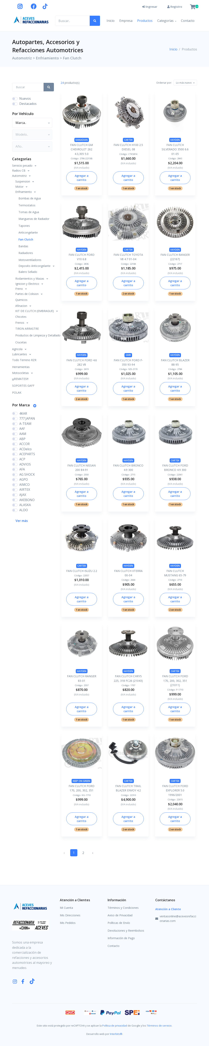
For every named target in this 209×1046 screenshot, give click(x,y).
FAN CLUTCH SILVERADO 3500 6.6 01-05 (175, 149)
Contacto (187, 20)
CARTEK (128, 140)
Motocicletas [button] (21, 373)
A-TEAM (25, 423)
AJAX (22, 495)
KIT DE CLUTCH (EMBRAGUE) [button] (35, 311)
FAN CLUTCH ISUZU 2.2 (81, 571)
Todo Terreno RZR (24, 360)
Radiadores (25, 253)
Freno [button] (19, 289)
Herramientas (21, 367)
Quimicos (21, 300)
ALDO (23, 510)
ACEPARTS (27, 454)
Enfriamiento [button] (24, 192)
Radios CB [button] (19, 170)
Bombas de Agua (29, 198)
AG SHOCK (27, 474)
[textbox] (184, 82)
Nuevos (25, 98)
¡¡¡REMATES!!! (20, 379)
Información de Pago (121, 938)
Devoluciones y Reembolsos (126, 930)
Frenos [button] (20, 323)
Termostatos (26, 205)
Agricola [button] (17, 349)
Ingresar (149, 7)
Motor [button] (19, 186)
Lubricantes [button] (20, 354)
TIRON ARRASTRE (27, 328)
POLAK (16, 392)
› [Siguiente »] (92, 853)
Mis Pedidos (68, 923)
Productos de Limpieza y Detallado (34, 335)
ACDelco (25, 449)
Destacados (28, 103)
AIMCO (24, 484)
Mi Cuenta (66, 908)
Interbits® (116, 1034)
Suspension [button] (23, 181)
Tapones (24, 226)
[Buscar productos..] (72, 21)
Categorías (165, 20)
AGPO (23, 479)
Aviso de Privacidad (120, 915)
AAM (22, 434)
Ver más (22, 521)
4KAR (23, 413)
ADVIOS (25, 464)
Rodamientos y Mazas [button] (30, 278)
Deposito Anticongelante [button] (34, 266)
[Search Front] (28, 87)
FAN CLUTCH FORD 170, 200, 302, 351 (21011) (175, 680)
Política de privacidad (114, 1025)
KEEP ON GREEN (81, 781)
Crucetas (21, 342)
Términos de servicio (159, 1025)
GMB (128, 355)
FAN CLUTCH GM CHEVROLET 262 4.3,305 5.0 (81, 149)
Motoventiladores (29, 260)
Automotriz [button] (19, 176)
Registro (174, 7)
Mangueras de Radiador (33, 219)
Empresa (125, 20)
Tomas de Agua (28, 212)
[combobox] (185, 83)
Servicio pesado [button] (22, 165)
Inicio (111, 20)
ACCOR (24, 444)
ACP (22, 459)
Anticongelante (28, 232)
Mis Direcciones (70, 915)
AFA (22, 469)
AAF (22, 428)
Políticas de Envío (119, 923)
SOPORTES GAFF (23, 385)
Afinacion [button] (21, 306)
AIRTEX (24, 489)
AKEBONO (27, 500)
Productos (145, 20)
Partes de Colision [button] (27, 294)
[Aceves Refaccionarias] (31, 20)
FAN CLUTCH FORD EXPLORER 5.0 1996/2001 (175, 790)
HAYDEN (175, 140)
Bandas (23, 246)
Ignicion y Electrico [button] (27, 284)
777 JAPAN (27, 418)
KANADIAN (82, 140)
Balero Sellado (27, 272)
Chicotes (20, 317)
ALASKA (25, 505)
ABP (22, 439)
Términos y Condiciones (123, 908)
